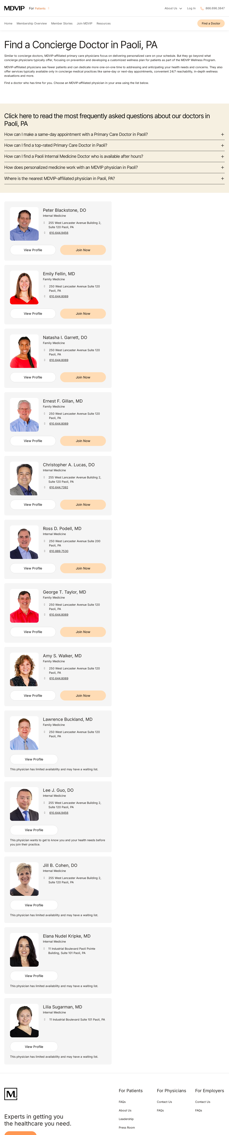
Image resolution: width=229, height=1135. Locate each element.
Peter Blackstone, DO (64, 210)
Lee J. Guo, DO (58, 790)
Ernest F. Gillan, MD (63, 401)
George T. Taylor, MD (64, 592)
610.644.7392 (58, 487)
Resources (104, 23)
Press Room (127, 1127)
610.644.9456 (58, 233)
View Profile (33, 250)
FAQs (122, 1102)
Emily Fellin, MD (59, 273)
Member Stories (61, 23)
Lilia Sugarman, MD (62, 1007)
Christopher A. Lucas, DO (69, 464)
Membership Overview (32, 23)
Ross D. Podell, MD (62, 528)
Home (8, 23)
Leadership (126, 1119)
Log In (191, 8)
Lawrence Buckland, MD (67, 719)
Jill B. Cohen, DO (60, 865)
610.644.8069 (58, 296)
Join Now (83, 250)
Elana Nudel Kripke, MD (67, 936)
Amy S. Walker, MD (62, 655)
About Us (125, 1110)
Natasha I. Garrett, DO (65, 337)
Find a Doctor (211, 23)
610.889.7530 (58, 551)
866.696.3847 (215, 8)
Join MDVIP (84, 23)
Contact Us (164, 1102)
